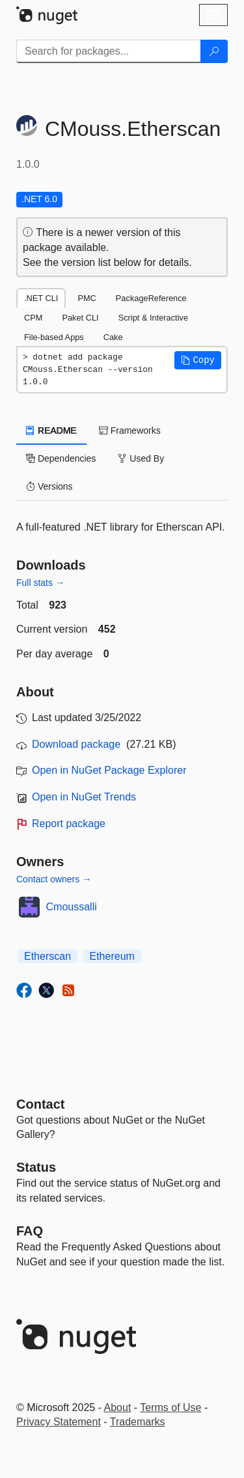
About (117, 1407)
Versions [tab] (49, 486)
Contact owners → (53, 879)
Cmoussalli (71, 906)
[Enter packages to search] (108, 51)
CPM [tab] (33, 318)
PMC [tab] (86, 298)
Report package (68, 823)
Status (36, 1167)
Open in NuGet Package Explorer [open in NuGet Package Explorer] (109, 770)
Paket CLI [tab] (80, 318)
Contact (40, 1104)
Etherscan (47, 956)
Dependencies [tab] (61, 458)
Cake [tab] (113, 337)
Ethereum (112, 956)
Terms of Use (170, 1407)
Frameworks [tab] (130, 430)
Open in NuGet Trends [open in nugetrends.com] (84, 796)
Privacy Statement (58, 1421)
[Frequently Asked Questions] (29, 1231)
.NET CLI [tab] (41, 298)
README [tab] (51, 430)
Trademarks (137, 1421)
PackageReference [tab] (151, 298)
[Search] (214, 51)
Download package (76, 744)
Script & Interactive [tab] (153, 318)
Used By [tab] (141, 458)
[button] (197, 360)
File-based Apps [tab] (54, 337)
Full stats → (40, 582)
